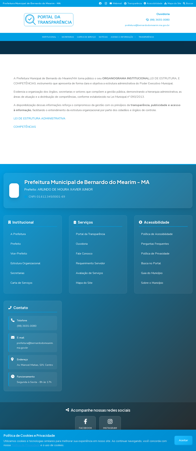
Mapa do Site (172, 3)
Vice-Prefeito (18, 253)
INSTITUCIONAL (49, 37)
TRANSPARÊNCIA (146, 37)
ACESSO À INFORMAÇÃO (122, 37)
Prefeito (15, 244)
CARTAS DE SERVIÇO (86, 37)
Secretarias (17, 273)
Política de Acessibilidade (157, 234)
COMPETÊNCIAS (25, 127)
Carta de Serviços (21, 283)
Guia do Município (152, 273)
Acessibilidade (153, 3)
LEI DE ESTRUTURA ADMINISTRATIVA (39, 118)
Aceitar (183, 440)
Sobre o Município (152, 283)
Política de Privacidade (25, 445)
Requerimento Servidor (90, 263)
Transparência (133, 3)
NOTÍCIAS (103, 37)
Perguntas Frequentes (155, 244)
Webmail (116, 3)
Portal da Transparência (90, 234)
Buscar (188, 3)
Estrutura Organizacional (25, 263)
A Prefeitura (18, 234)
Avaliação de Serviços (89, 273)
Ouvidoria (82, 244)
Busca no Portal (151, 263)
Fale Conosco (84, 253)
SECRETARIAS (68, 37)
